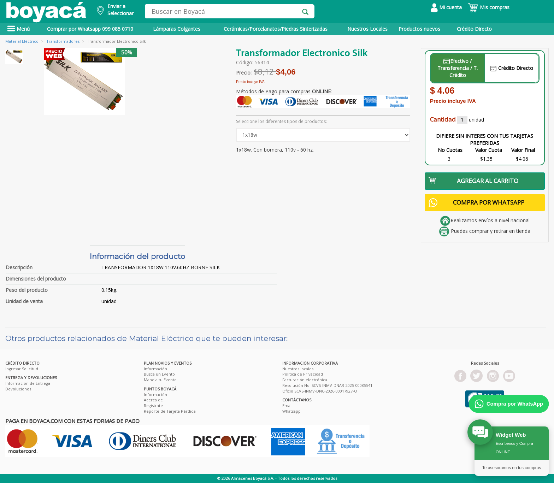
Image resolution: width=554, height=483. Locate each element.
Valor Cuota (488, 150)
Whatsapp (291, 411)
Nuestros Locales (367, 28)
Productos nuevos (419, 28)
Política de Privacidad (302, 374)
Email (287, 405)
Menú (18, 28)
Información (155, 368)
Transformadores (62, 41)
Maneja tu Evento (160, 379)
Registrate (153, 405)
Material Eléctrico (22, 41)
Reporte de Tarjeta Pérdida (170, 411)
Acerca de (153, 399)
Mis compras (488, 7)
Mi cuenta (446, 7)
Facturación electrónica (304, 379)
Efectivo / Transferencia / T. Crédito (457, 68)
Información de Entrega (27, 383)
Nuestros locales (297, 368)
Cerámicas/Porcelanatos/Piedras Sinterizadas (276, 28)
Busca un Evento (159, 374)
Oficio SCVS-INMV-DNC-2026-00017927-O (319, 391)
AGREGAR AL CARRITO (474, 181)
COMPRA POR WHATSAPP (476, 202)
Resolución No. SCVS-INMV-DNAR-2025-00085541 (327, 385)
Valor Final (523, 150)
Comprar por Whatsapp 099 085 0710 (90, 28)
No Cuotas (450, 150)
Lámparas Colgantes (176, 28)
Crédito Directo (474, 28)
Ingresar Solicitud (21, 368)
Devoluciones (18, 388)
